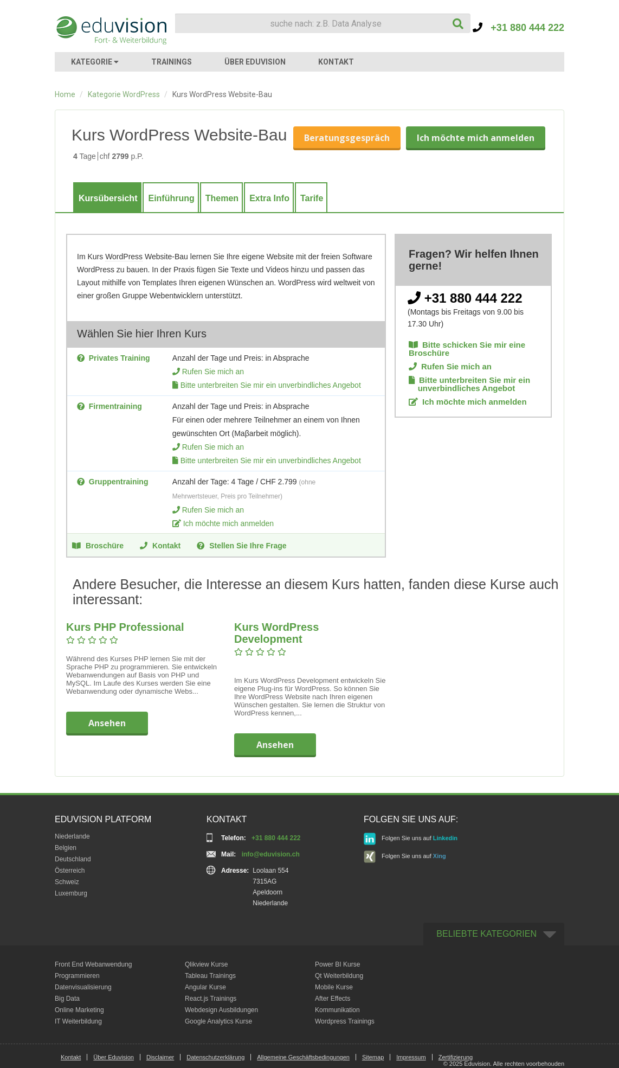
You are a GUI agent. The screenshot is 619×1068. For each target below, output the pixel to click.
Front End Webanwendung (93, 964)
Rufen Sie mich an (213, 371)
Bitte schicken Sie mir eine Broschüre (467, 349)
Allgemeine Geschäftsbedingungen (303, 1057)
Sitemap (373, 1057)
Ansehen (107, 723)
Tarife (311, 198)
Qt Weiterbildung (339, 976)
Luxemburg (71, 893)
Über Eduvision (113, 1057)
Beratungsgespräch (347, 138)
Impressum (410, 1057)
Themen (221, 198)
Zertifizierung (456, 1057)
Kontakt (160, 545)
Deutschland (73, 859)
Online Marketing (79, 1010)
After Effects (332, 998)
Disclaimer (160, 1057)
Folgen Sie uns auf (410, 839)
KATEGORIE (95, 61)
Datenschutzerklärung (215, 1057)
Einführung (171, 198)
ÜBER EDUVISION (255, 61)
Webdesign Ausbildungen (221, 1010)
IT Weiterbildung (78, 1021)
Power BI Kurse (337, 964)
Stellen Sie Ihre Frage (241, 545)
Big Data (67, 998)
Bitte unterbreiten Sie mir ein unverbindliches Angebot (270, 385)
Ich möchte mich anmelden (475, 138)
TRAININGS (171, 61)
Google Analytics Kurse (218, 1021)
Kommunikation (337, 1010)
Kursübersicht (108, 198)
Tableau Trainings (210, 976)
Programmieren (77, 976)
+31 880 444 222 (518, 27)
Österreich (70, 870)
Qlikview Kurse (206, 964)
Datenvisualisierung (83, 987)
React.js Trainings (210, 998)
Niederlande (72, 836)
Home (65, 94)
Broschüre (98, 545)
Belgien (65, 848)
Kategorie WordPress (124, 94)
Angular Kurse (205, 987)
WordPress (124, 256)
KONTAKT (336, 61)
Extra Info (269, 198)
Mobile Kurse (334, 987)
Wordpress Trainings (345, 1021)
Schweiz (67, 882)
